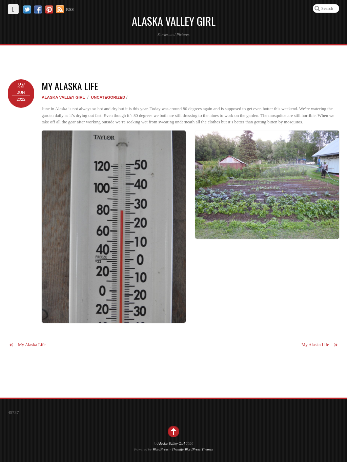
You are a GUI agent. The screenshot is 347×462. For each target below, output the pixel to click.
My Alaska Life (70, 86)
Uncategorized (108, 97)
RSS (70, 9)
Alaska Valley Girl (63, 97)
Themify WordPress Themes (192, 449)
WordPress (160, 449)
